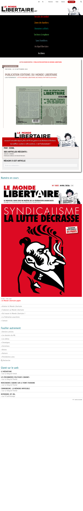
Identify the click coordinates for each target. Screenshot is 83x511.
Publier (57, 1)
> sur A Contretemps (8, 395)
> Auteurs (4, 353)
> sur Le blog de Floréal (15, 378)
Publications (50, 1)
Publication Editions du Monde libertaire (14, 155)
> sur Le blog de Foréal (9, 373)
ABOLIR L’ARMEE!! (9, 153)
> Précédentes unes (8, 357)
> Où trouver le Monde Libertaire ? (13, 313)
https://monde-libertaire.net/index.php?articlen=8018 (36, 77)
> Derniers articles (7, 332)
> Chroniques (5, 342)
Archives (41, 53)
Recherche (5, 360)
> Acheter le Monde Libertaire (11, 306)
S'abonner (63, 1)
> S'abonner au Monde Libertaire (12, 310)
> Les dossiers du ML (8, 335)
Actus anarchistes (25, 62)
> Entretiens (5, 346)
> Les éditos (5, 339)
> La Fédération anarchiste (10, 317)
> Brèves (4, 350)
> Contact (4, 321)
